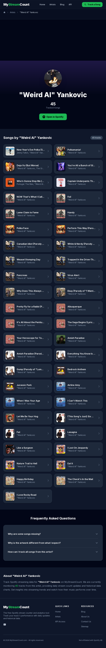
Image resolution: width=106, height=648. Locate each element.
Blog (62, 4)
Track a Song (92, 4)
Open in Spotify (53, 116)
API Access (60, 621)
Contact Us (86, 621)
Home (42, 4)
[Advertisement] (53, 40)
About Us (85, 616)
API (70, 4)
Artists (53, 4)
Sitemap (84, 626)
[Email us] (4, 624)
